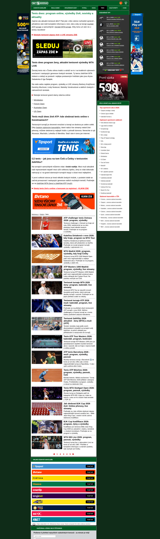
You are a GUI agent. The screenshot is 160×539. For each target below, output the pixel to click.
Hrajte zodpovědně (37, 525)
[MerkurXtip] (23, 74)
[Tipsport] (137, 74)
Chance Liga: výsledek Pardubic (115, 116)
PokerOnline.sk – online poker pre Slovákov (76, 510)
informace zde (67, 527)
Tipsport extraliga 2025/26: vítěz (115, 90)
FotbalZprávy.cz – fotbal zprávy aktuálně (46, 489)
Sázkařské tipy (104, 84)
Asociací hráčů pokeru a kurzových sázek (43, 521)
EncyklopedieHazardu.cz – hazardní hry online (76, 486)
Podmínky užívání (61, 535)
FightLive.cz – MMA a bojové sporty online (47, 486)
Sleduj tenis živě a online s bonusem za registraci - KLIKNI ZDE (61, 188)
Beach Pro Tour (105, 261)
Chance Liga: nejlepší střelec (114, 130)
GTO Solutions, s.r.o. (111, 535)
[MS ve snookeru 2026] (102, 96)
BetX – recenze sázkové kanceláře (110, 292)
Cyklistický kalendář (106, 249)
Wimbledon (38, 100)
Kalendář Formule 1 (106, 188)
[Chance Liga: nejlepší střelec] (102, 128)
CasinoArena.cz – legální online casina (46, 510)
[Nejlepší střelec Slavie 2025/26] (102, 122)
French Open (39, 104)
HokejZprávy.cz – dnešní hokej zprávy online (48, 492)
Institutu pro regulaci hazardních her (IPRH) (80, 518)
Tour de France (105, 234)
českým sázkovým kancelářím (48, 128)
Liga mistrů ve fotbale (107, 197)
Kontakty (38, 535)
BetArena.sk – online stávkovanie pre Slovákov (77, 495)
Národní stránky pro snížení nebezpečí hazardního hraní (104, 531)
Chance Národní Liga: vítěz (114, 110)
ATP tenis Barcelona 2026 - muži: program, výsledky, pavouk (77, 354)
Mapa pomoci (84, 531)
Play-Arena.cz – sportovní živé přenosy (46, 501)
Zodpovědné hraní (115, 518)
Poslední (73, 454)
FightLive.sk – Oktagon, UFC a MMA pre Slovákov (77, 498)
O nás (32, 535)
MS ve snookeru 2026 (112, 97)
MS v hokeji (104, 206)
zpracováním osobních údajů (52, 472)
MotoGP (103, 237)
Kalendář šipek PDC (106, 246)
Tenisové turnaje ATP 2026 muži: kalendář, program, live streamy (78, 302)
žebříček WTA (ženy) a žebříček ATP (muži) (54, 183)
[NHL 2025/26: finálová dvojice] (102, 102)
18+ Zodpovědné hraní (96, 535)
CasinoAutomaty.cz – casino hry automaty (75, 489)
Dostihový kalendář (106, 264)
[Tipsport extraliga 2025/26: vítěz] (102, 89)
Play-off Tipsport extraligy (108, 209)
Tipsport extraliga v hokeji (108, 182)
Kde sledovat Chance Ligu (108, 194)
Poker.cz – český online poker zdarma (46, 507)
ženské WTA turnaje (63, 27)
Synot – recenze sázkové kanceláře (110, 286)
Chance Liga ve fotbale (107, 185)
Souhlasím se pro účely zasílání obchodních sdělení (58, 472)
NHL (102, 212)
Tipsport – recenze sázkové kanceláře (111, 273)
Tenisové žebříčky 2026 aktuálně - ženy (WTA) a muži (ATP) (78, 320)
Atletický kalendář (106, 252)
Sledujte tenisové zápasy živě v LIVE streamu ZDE (55, 35)
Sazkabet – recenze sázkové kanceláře (111, 279)
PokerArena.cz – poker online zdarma (46, 504)
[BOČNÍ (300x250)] (112, 170)
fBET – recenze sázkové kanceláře (110, 298)
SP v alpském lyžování (107, 243)
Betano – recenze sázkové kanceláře (111, 276)
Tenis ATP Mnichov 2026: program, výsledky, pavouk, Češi (77, 372)
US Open (37, 111)
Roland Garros (105, 224)
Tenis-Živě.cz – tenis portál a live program (47, 495)
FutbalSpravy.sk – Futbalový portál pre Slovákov (77, 504)
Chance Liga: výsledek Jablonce (115, 136)
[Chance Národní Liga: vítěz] (102, 109)
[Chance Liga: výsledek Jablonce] (102, 135)
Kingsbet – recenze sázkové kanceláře (111, 295)
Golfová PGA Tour (106, 258)
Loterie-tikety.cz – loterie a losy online (74, 492)
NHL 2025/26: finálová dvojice (115, 103)
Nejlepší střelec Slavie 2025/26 (115, 123)
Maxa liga (103, 218)
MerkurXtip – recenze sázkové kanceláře (112, 289)
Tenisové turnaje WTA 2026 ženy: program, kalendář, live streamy (78, 284)
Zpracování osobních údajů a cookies (78, 535)
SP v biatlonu (104, 240)
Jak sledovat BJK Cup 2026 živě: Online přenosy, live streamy (77, 406)
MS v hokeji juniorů (106, 215)
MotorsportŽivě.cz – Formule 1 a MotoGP (47, 498)
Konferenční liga (105, 203)
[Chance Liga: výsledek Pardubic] (102, 115)
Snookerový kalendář (106, 255)
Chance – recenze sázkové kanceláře (111, 283)
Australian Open (40, 108)
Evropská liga (104, 200)
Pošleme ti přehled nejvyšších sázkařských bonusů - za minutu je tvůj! (61, 464)
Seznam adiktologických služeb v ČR (70, 531)
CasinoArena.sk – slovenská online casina (75, 507)
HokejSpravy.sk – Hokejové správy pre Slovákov (77, 501)
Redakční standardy (48, 535)
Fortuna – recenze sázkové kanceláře (111, 270)
